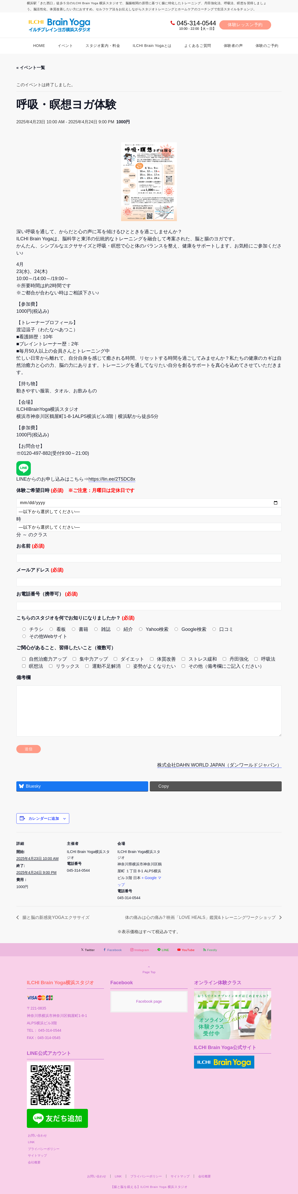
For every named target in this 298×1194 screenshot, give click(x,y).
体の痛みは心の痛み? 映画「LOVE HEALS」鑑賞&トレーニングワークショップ (201, 917)
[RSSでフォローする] (210, 950)
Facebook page (149, 1001)
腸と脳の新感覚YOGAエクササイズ (55, 917)
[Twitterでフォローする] (88, 950)
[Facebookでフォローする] (112, 950)
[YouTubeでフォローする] (186, 950)
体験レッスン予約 (245, 24)
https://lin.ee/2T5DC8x (111, 479)
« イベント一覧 (30, 67)
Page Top (149, 969)
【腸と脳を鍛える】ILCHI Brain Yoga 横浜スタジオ (149, 1186)
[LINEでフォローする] (163, 950)
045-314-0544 (196, 23)
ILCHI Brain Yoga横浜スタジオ (60, 982)
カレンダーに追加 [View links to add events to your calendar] (43, 818)
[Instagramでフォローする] (139, 950)
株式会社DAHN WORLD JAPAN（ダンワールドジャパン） (219, 765)
